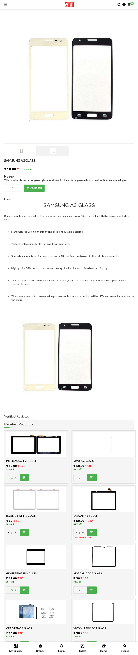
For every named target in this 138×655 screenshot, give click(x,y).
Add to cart (34, 188)
